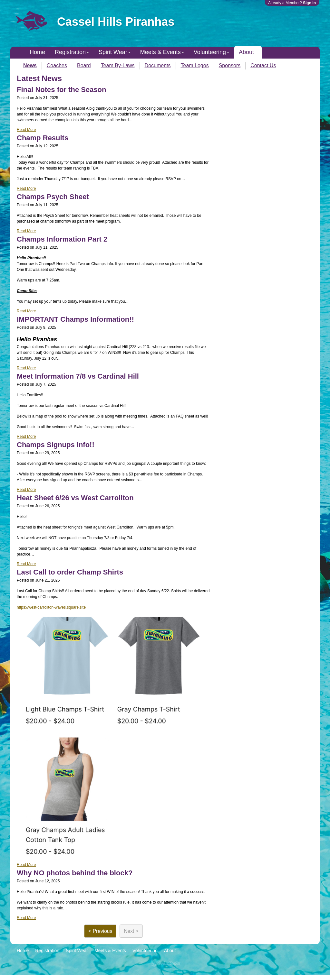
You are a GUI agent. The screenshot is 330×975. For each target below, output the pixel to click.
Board (84, 65)
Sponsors (230, 65)
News (30, 65)
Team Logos (195, 65)
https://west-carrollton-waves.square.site (51, 607)
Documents (158, 65)
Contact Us (263, 65)
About (246, 52)
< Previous (100, 931)
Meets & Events (160, 52)
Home (37, 52)
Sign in (309, 3)
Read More (26, 129)
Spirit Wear (113, 52)
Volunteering (210, 52)
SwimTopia (165, 963)
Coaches (57, 65)
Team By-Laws (118, 65)
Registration (70, 52)
